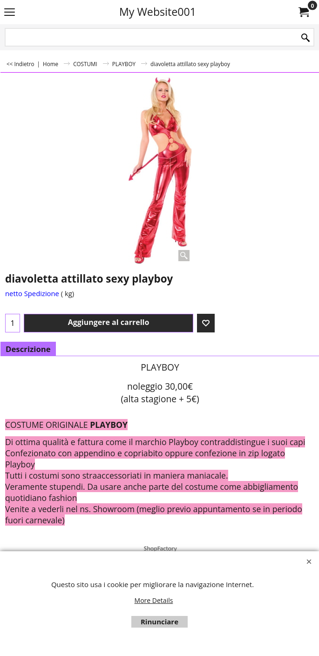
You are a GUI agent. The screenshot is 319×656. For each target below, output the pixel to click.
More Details (154, 600)
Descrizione (28, 349)
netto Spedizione (32, 293)
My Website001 (157, 11)
